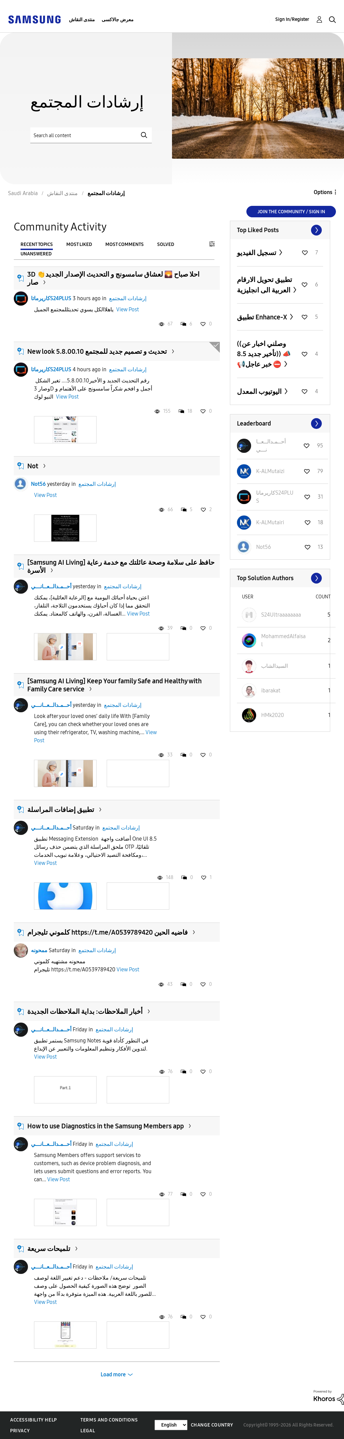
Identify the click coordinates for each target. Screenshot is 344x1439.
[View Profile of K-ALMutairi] (270, 522)
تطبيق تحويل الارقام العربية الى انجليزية (264, 285)
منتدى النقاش (82, 20)
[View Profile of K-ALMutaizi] (270, 471)
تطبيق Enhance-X (262, 317)
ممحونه (39, 950)
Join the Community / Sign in (291, 212)
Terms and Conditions (109, 1420)
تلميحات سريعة (48, 1249)
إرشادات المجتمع (127, 298)
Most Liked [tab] (79, 244)
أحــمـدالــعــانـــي (51, 586)
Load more (113, 1374)
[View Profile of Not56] (263, 547)
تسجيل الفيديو (257, 253)
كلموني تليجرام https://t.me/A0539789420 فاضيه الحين (107, 932)
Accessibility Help (33, 1420)
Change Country (212, 1425)
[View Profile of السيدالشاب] (274, 666)
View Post (127, 309)
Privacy (20, 1431)
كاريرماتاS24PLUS (51, 298)
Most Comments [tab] (124, 244)
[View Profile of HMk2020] (272, 715)
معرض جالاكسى (118, 20)
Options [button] (323, 192)
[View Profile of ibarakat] (270, 690)
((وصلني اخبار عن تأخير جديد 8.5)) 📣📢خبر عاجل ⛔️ (264, 354)
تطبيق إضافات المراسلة (60, 810)
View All (280, 230)
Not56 (38, 484)
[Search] (91, 135)
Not (32, 466)
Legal (87, 1431)
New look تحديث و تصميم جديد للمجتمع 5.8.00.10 (97, 351)
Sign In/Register (292, 19)
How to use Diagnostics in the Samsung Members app (105, 1126)
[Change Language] (170, 1425)
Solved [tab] (165, 244)
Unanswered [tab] (36, 254)
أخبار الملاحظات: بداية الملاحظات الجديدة (85, 1011)
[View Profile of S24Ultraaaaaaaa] (281, 615)
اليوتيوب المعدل (260, 391)
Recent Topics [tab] (37, 244)
